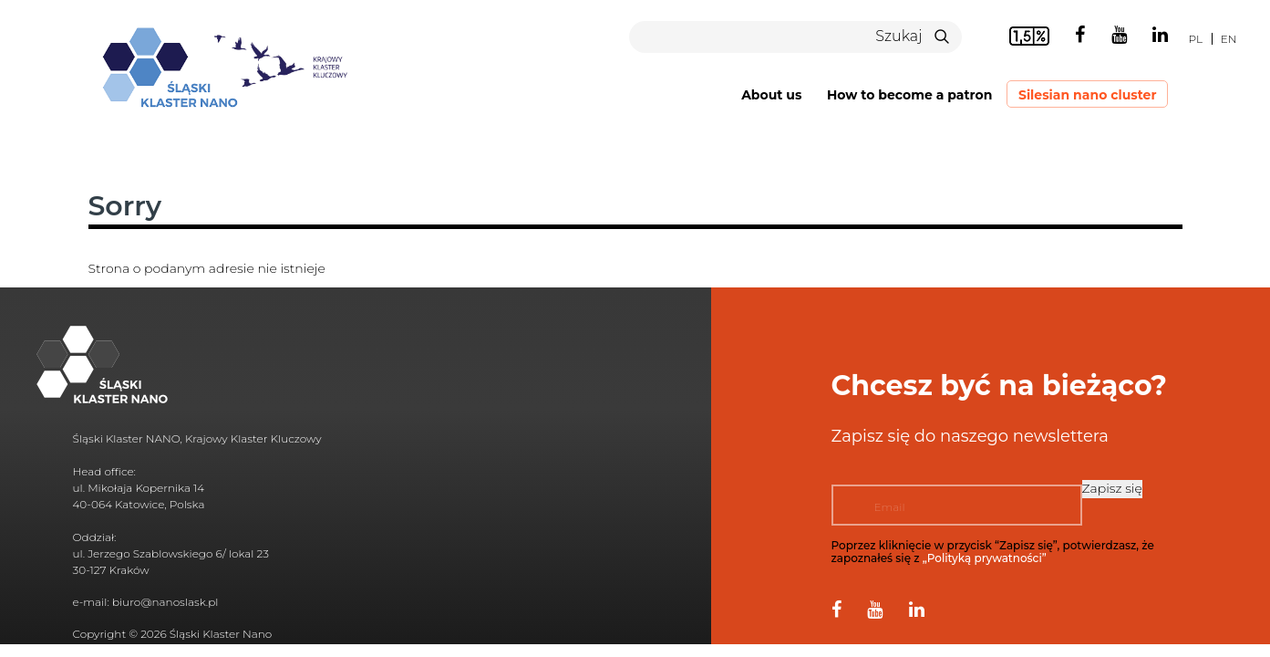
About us (771, 95)
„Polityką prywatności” (985, 558)
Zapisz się (1112, 488)
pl (1196, 39)
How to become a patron (909, 95)
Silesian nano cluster (1087, 95)
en (1229, 39)
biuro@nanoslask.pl (165, 602)
